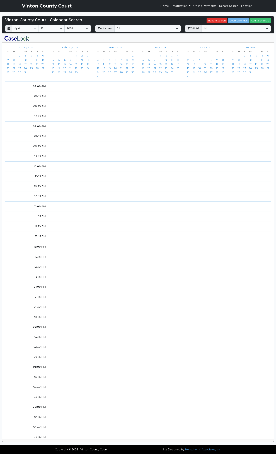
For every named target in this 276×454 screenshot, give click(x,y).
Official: (193, 28)
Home (164, 6)
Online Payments (204, 6)
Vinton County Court (47, 6)
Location (247, 6)
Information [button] (180, 6)
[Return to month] (8, 28)
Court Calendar (238, 20)
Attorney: (105, 28)
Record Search (228, 6)
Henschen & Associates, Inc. (203, 449)
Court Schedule (260, 20)
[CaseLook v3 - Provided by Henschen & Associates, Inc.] (16, 37)
